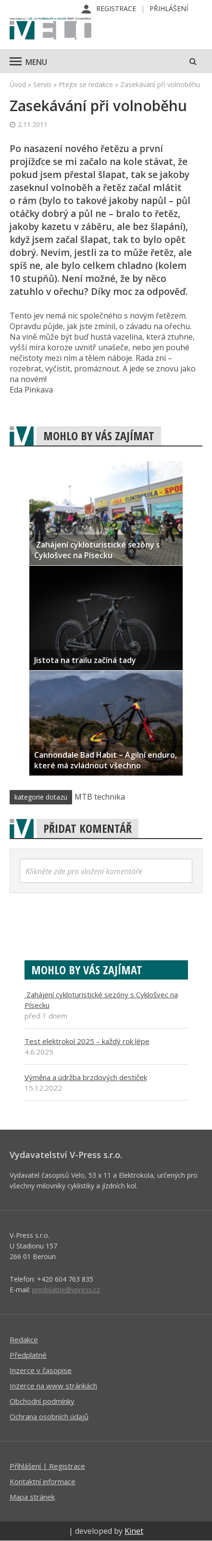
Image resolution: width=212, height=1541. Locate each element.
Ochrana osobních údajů (49, 1416)
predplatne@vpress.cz (66, 1289)
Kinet (134, 1531)
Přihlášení (169, 8)
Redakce (24, 1339)
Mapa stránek (32, 1497)
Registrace (116, 8)
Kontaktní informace (42, 1481)
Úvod (18, 84)
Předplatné (28, 1355)
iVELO (50, 29)
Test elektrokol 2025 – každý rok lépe (87, 1041)
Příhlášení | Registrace (47, 1466)
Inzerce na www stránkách (53, 1385)
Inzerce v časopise (41, 1370)
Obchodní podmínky (42, 1401)
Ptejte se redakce (86, 84)
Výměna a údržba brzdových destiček (86, 1077)
